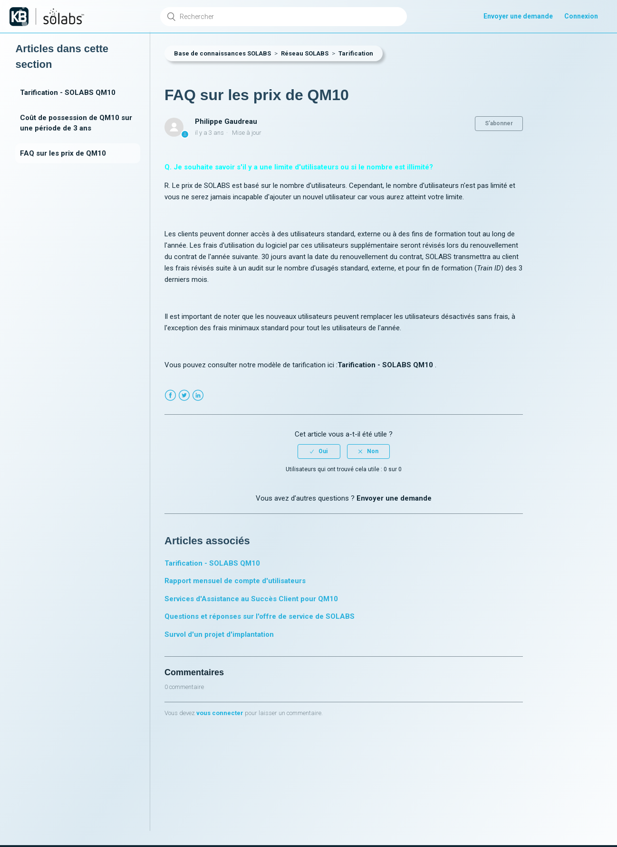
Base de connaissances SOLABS (222, 53)
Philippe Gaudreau (226, 121)
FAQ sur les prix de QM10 (63, 153)
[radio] (319, 451)
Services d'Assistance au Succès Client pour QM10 (251, 599)
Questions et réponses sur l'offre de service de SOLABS (259, 616)
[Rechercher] (283, 16)
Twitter (184, 395)
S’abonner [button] (499, 123)
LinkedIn (198, 395)
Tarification (355, 53)
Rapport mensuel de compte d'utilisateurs (235, 581)
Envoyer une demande (518, 16)
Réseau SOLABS (304, 53)
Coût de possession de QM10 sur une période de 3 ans (76, 123)
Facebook (170, 395)
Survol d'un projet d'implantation (219, 634)
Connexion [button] (581, 16)
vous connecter (219, 713)
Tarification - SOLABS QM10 (68, 92)
